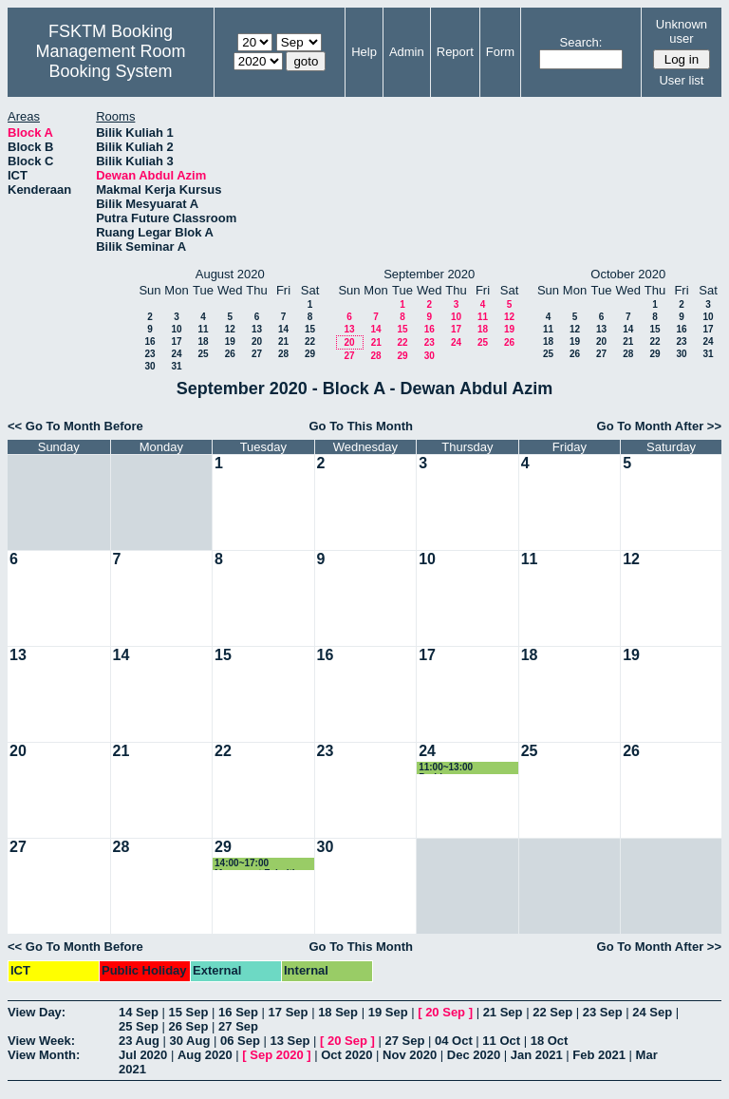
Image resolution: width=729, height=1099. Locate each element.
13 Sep (289, 1040)
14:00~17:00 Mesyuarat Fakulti (254, 864)
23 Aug (139, 1040)
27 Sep (238, 1026)
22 (310, 341)
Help (364, 52)
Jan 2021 (537, 1055)
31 (176, 366)
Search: (581, 42)
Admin (406, 52)
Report (455, 52)
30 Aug (189, 1040)
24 (176, 354)
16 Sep (238, 1012)
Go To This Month (360, 426)
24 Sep (652, 1012)
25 (202, 354)
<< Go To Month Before (75, 426)
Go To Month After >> (659, 426)
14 (283, 329)
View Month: (44, 1055)
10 (176, 329)
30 (149, 366)
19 (230, 341)
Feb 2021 (599, 1055)
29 (310, 354)
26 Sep (189, 1026)
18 (202, 341)
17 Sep (288, 1012)
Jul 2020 (143, 1055)
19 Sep (388, 1012)
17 (176, 341)
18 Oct (550, 1040)
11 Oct (501, 1040)
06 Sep (240, 1040)
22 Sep (552, 1012)
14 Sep (139, 1012)
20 (257, 341)
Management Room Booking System (110, 61)
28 (283, 354)
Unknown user (681, 31)
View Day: (36, 1012)
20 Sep (445, 1012)
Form (500, 52)
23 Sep (603, 1012)
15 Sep (189, 1012)
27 (257, 354)
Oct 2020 (346, 1055)
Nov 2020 (410, 1055)
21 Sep (503, 1012)
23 (149, 354)
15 (310, 329)
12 (230, 329)
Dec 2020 (473, 1055)
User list (681, 80)
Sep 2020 (276, 1055)
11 (202, 329)
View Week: (41, 1040)
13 (257, 329)
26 (230, 354)
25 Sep (139, 1026)
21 (283, 341)
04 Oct (454, 1040)
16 (149, 341)
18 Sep (338, 1012)
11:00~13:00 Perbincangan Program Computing (465, 768)
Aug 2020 (205, 1055)
